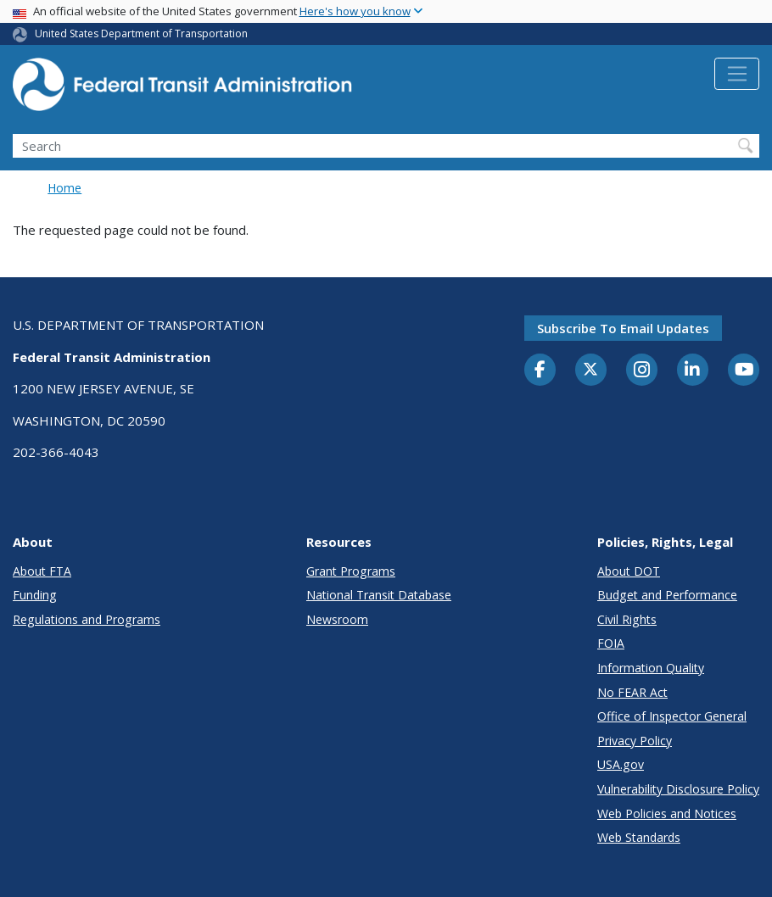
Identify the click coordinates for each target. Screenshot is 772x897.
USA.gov (620, 764)
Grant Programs (350, 571)
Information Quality (650, 668)
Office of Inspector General (672, 716)
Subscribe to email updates (623, 328)
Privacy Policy (634, 741)
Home (64, 188)
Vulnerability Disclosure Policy (678, 789)
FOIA (610, 643)
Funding (35, 595)
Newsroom (337, 619)
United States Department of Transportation (141, 33)
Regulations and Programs (86, 619)
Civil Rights (627, 619)
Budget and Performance (667, 595)
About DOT (628, 571)
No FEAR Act (632, 692)
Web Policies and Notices (666, 813)
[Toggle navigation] (736, 74)
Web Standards (638, 837)
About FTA (42, 571)
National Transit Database (378, 595)
